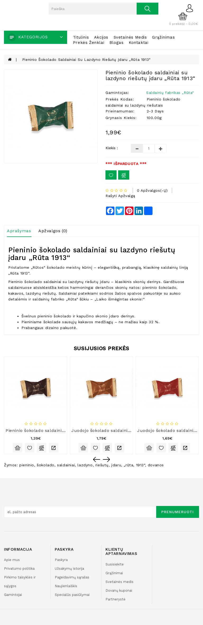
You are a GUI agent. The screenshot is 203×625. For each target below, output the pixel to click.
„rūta (128, 465)
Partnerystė (115, 599)
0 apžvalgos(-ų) (152, 190)
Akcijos (101, 37)
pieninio (26, 465)
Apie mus (12, 560)
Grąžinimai (114, 573)
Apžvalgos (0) (52, 230)
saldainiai (66, 465)
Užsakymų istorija (69, 569)
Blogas (116, 42)
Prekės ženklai (88, 42)
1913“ (140, 465)
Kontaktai (138, 42)
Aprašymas (19, 230)
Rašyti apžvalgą (120, 196)
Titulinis (81, 37)
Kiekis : (111, 148)
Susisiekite (114, 564)
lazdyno (85, 465)
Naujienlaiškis (66, 586)
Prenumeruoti (177, 512)
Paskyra (61, 560)
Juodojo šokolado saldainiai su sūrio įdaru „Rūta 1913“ (130, 430)
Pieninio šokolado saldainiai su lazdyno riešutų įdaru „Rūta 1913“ (86, 59)
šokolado (45, 465)
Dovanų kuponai (118, 590)
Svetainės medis (130, 37)
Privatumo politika (19, 569)
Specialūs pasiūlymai (72, 595)
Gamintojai (13, 595)
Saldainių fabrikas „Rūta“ (170, 92)
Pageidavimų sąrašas (72, 577)
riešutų (102, 465)
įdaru (116, 465)
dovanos (156, 465)
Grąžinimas (163, 37)
